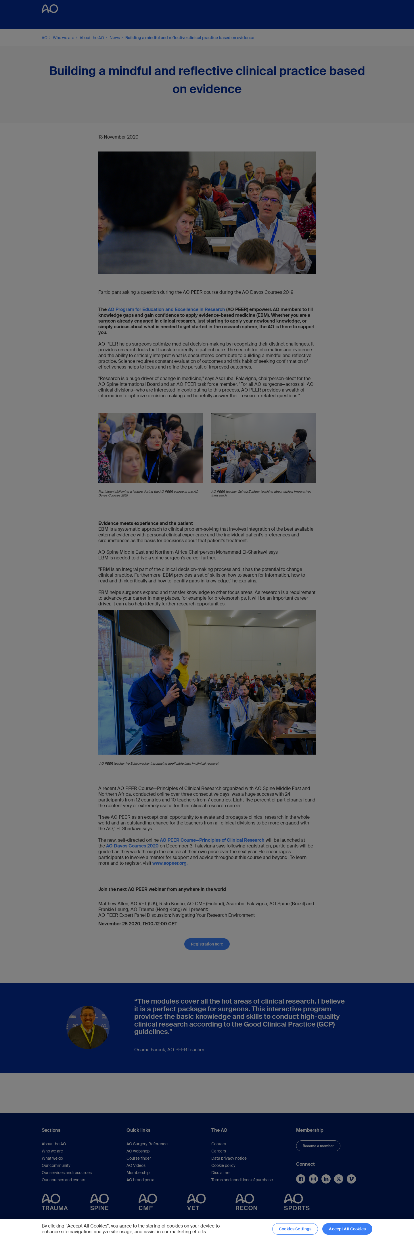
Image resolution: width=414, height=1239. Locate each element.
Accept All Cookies (347, 1229)
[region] (207, 1229)
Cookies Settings (295, 1229)
